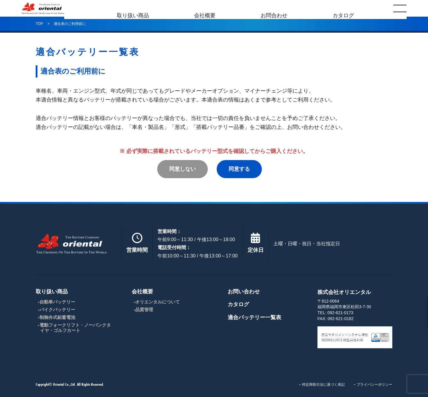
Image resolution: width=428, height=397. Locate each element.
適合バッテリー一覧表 (254, 317)
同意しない (182, 169)
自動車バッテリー (57, 301)
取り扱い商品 (133, 8)
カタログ (343, 8)
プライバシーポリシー (374, 384)
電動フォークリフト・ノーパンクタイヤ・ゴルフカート (75, 327)
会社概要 (204, 8)
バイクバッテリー (57, 309)
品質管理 (144, 309)
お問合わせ (274, 8)
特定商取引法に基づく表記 (323, 384)
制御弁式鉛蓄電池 (57, 317)
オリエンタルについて (157, 301)
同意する (239, 169)
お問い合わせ (244, 292)
